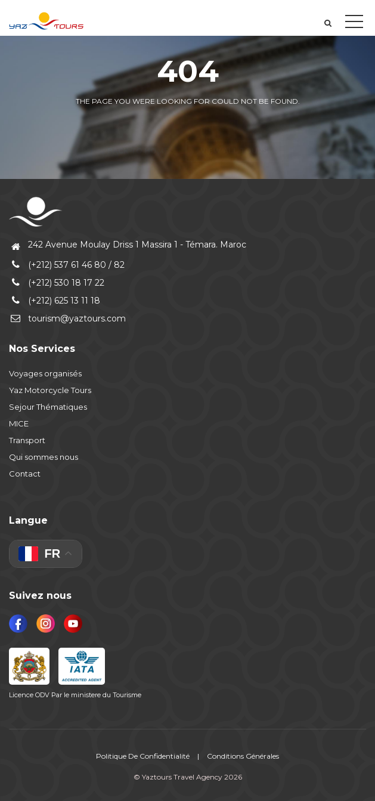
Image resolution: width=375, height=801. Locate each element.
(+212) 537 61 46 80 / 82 (67, 265)
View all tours (234, 129)
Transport (27, 440)
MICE (19, 423)
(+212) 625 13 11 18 (54, 301)
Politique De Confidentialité (143, 755)
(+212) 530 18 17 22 (56, 283)
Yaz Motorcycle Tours (50, 390)
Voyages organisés (45, 373)
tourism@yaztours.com (67, 318)
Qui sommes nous (43, 457)
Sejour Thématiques (48, 407)
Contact (25, 473)
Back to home (138, 129)
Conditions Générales (243, 755)
